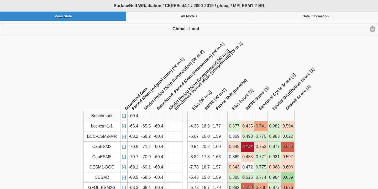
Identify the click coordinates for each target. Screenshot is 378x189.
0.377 (234, 126)
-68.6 (146, 177)
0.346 (247, 146)
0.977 (274, 146)
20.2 (206, 146)
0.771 (261, 157)
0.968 (274, 167)
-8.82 (193, 157)
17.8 (206, 157)
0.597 (287, 157)
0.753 (261, 146)
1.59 (217, 136)
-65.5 (146, 126)
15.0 (206, 177)
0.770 (261, 136)
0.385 (234, 177)
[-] (124, 116)
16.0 (206, 136)
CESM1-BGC (102, 167)
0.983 (274, 136)
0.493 (247, 136)
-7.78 (193, 167)
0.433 (247, 157)
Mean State (63, 16)
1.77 (217, 126)
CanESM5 (102, 157)
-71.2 (146, 146)
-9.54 (193, 146)
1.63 (217, 157)
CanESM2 (102, 146)
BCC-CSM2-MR (102, 136)
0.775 (261, 167)
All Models (189, 16)
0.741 (261, 126)
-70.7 (133, 157)
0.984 (274, 177)
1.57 (217, 167)
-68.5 (133, 177)
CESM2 (102, 177)
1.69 (217, 146)
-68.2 (133, 136)
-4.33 (193, 126)
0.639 (287, 177)
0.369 (234, 136)
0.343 (234, 146)
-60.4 (158, 126)
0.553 (287, 146)
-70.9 (133, 146)
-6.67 (193, 136)
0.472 (247, 167)
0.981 (274, 157)
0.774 (261, 177)
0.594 (287, 126)
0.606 (287, 167)
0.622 (287, 136)
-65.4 (133, 126)
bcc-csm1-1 (102, 126)
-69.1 (133, 167)
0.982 (274, 126)
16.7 (206, 167)
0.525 (247, 177)
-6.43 (193, 177)
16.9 (206, 126)
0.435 (247, 126)
